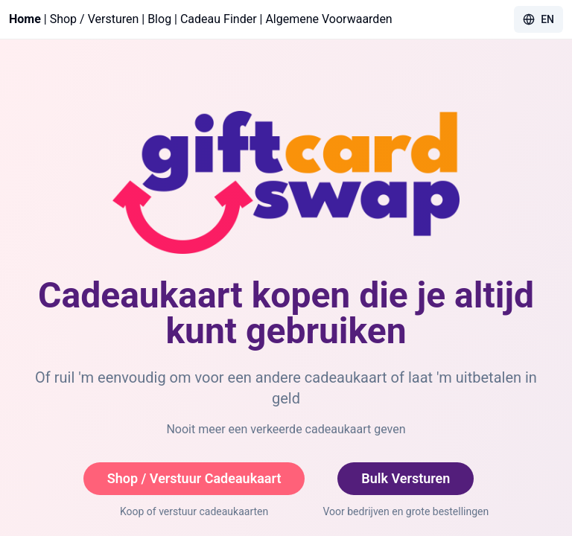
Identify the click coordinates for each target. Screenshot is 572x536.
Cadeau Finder (218, 19)
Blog (159, 19)
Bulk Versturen (405, 478)
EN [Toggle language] (538, 19)
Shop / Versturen (94, 19)
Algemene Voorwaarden (328, 19)
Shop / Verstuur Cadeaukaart (194, 478)
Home (25, 19)
